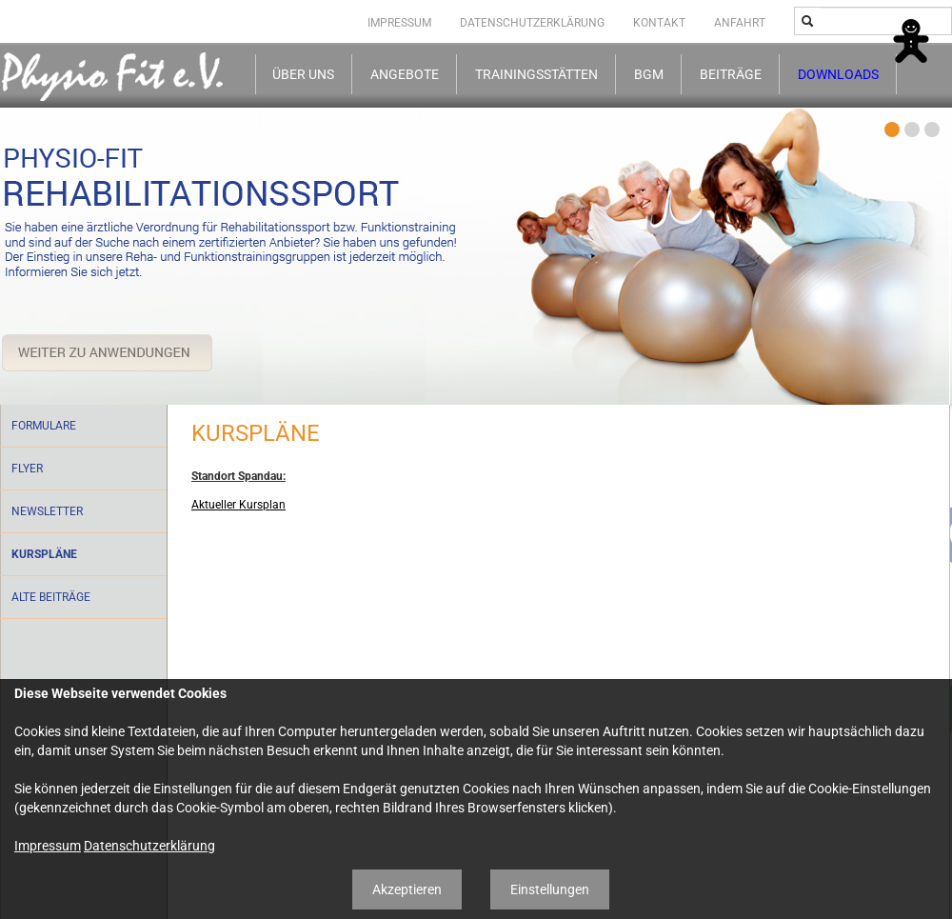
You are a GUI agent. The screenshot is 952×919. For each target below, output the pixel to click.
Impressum (399, 23)
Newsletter (47, 511)
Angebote (404, 75)
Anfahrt (739, 23)
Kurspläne (44, 554)
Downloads (838, 75)
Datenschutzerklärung (532, 23)
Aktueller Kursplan (238, 504)
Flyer (27, 468)
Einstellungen (549, 889)
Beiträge (731, 75)
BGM (649, 75)
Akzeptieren (407, 889)
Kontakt (659, 23)
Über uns (303, 75)
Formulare (43, 425)
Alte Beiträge (50, 597)
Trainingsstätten (536, 75)
